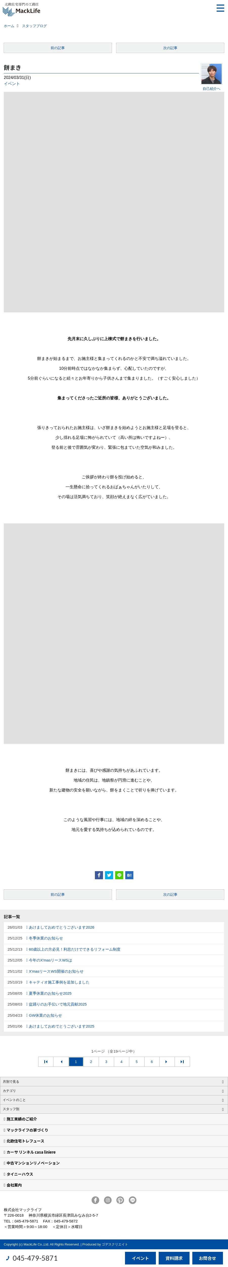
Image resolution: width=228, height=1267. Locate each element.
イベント (12, 83)
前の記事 (58, 48)
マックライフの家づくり (27, 1130)
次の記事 (170, 48)
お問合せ (207, 1258)
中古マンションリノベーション (33, 1163)
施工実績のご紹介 (22, 1118)
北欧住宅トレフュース (25, 1140)
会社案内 (14, 1185)
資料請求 (174, 1258)
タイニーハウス (20, 1174)
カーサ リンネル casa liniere (31, 1152)
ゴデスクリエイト (115, 1244)
